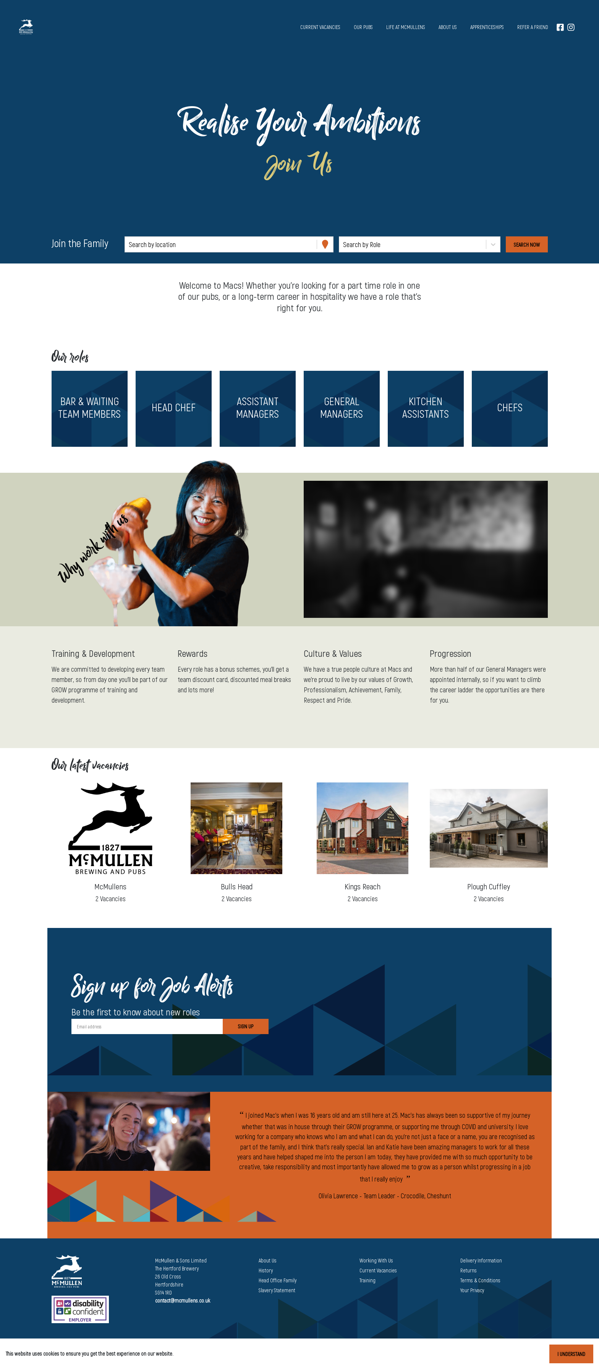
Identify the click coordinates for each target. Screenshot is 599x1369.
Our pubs (363, 27)
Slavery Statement (277, 1290)
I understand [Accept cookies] (571, 1354)
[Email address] (147, 1026)
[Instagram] (571, 27)
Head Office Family (277, 1280)
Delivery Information (481, 1260)
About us (448, 27)
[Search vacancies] (527, 244)
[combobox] (129, 244)
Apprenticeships (487, 27)
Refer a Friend (532, 27)
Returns (468, 1270)
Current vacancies (320, 27)
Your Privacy (472, 1290)
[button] (89, 409)
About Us (268, 1260)
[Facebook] (560, 27)
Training (367, 1280)
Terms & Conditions (480, 1280)
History (266, 1270)
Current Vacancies (378, 1270)
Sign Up (245, 1026)
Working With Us (376, 1260)
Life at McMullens (405, 27)
